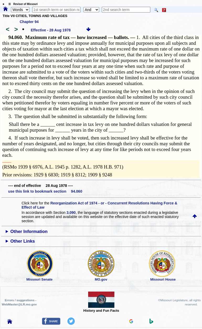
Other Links (22, 241)
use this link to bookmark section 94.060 (45, 191)
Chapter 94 (29, 22)
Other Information (29, 231)
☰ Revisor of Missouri (22, 4)
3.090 (71, 212)
